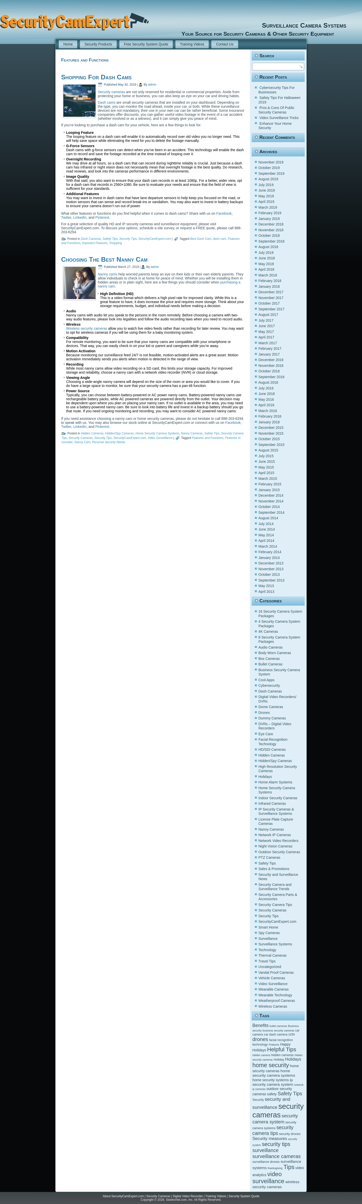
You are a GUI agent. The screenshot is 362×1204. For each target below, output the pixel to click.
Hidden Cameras (92, 433)
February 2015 (269, 484)
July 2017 (266, 320)
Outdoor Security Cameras (279, 852)
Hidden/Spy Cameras (119, 433)
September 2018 (271, 241)
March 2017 (267, 343)
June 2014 (266, 529)
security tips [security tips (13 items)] (276, 1144)
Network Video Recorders (278, 841)
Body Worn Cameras (274, 653)
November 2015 (271, 433)
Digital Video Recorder (188, 1196)
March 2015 (267, 479)
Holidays (265, 777)
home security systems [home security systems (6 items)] (270, 1080)
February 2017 (269, 349)
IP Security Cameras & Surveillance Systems (276, 811)
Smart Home (268, 927)
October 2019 (269, 168)
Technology (267, 950)
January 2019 (269, 219)
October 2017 (269, 303)
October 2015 (269, 439)
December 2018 (271, 224)
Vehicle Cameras (271, 978)
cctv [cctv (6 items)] (291, 1034)
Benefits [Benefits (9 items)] (260, 1025)
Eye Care (265, 734)
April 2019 (266, 202)
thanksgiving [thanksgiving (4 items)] (275, 1168)
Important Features (94, 243)
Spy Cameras (269, 933)
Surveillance (268, 939)
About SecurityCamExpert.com (123, 1196)
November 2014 (271, 501)
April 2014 (266, 541)
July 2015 (266, 456)
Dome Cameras (270, 707)
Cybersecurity (269, 685)
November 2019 (271, 162)
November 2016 (271, 366)
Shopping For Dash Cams (96, 77)
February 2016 (269, 416)
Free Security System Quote (146, 44)
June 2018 (266, 258)
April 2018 (266, 269)
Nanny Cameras (192, 433)
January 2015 (269, 490)
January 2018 (269, 286)
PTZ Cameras (269, 857)
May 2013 (266, 586)
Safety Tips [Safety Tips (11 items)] (290, 1093)
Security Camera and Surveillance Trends (275, 887)
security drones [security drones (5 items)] (289, 1134)
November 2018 (271, 230)
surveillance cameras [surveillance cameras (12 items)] (276, 1156)
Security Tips (128, 239)
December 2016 (271, 360)
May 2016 (266, 399)
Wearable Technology (275, 995)
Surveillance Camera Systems (248, 25)
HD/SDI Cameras (272, 750)
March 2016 (267, 411)
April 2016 (266, 405)
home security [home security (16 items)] (270, 1065)
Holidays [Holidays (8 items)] (293, 1059)
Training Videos (192, 44)
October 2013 (269, 574)
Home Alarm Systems (275, 782)
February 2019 (269, 213)
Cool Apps (266, 680)
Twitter (66, 217)
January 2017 (269, 354)
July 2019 (266, 185)
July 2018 (266, 253)
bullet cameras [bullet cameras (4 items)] (278, 1025)
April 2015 (266, 473)
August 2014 (268, 518)
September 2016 (271, 377)
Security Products (98, 44)
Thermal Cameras (272, 955)
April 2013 (266, 592)
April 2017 (266, 337)
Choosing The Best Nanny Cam (104, 259)
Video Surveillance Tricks (279, 118)
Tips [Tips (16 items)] (289, 1167)
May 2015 (266, 467)
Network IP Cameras (274, 835)
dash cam (219, 239)
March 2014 (267, 546)
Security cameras (111, 92)
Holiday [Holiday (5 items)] (279, 1059)
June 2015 (266, 462)
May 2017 (266, 332)
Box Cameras (269, 659)
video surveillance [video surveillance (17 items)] (268, 1177)
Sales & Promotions (273, 869)
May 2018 (266, 264)
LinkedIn (79, 217)
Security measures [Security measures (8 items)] (269, 1138)
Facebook (224, 213)
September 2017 (271, 309)
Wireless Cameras (272, 1006)
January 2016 (269, 422)
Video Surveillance (160, 438)
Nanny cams (107, 274)
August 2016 (268, 382)
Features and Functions (207, 438)
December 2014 (271, 495)
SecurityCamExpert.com (155, 239)
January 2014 (269, 558)
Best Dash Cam (200, 239)
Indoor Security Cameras (277, 798)
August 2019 (268, 179)
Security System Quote (244, 1196)
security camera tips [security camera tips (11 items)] (273, 1130)
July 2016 (266, 388)
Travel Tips (267, 961)
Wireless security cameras (86, 328)
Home (68, 44)
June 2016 (266, 394)
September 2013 (271, 580)
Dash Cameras (91, 239)
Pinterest (102, 217)
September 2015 (271, 445)
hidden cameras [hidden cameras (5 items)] (282, 1055)
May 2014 (266, 535)
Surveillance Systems (275, 944)
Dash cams (106, 102)
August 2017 (268, 315)
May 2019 (266, 196)
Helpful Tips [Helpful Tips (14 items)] (281, 1049)
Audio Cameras (270, 647)
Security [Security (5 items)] (258, 1100)
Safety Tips (110, 239)
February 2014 (269, 552)
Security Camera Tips (275, 905)
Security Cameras (81, 438)
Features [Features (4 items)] (274, 1044)
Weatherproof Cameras (276, 1001)
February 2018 (269, 281)
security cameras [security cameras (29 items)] (278, 1110)
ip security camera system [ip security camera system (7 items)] (272, 1082)
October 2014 (269, 507)
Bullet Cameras (270, 664)
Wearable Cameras (273, 989)
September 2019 (271, 173)
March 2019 (267, 207)
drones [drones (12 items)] (260, 1039)
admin (152, 84)
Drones (264, 713)
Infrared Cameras (272, 803)
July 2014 (266, 524)
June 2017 (266, 326)
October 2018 (269, 236)
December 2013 (271, 563)
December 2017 (271, 292)
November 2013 (271, 569)
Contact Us (224, 44)
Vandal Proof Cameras (276, 972)
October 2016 (269, 371)
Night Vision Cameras (275, 846)
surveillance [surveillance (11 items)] (265, 1150)
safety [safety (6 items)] (272, 1094)
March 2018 (267, 275)
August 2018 (268, 247)
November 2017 (271, 298)
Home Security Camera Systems (157, 433)
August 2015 (268, 450)
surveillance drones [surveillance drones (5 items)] (266, 1162)
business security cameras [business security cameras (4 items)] (278, 1030)
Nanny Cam (82, 442)
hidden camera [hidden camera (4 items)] (261, 1055)
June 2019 (266, 190)
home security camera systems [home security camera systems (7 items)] (273, 1073)
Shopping (115, 243)
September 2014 (271, 512)
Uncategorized (269, 967)
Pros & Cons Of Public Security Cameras (276, 110)
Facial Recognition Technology (272, 741)
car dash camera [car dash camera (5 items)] (276, 1034)
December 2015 (271, 428)
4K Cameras (268, 631)
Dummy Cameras (272, 718)
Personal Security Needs (108, 442)
